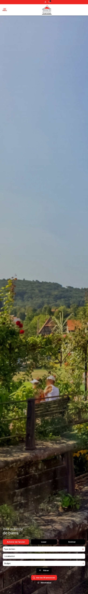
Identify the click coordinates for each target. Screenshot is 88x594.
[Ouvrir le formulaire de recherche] (44, 570)
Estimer (72, 542)
